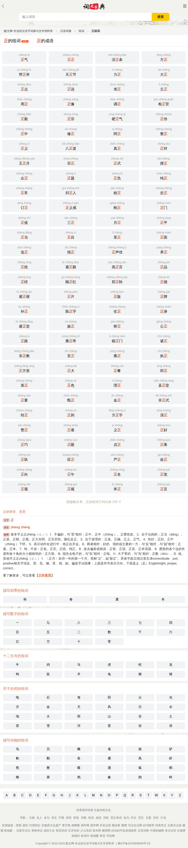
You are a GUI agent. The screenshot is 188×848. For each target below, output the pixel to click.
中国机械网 (157, 830)
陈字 (71, 308)
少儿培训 (85, 830)
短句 (126, 817)
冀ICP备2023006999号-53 (134, 843)
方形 (24, 368)
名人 (39, 817)
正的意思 (44, 575)
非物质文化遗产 (51, 825)
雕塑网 (106, 830)
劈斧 (24, 72)
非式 (163, 397)
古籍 (32, 817)
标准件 (85, 835)
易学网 (85, 825)
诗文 (54, 817)
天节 (71, 72)
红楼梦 (181, 830)
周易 (18, 825)
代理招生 (34, 825)
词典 (83, 817)
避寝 (24, 294)
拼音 (69, 817)
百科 (156, 817)
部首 (76, 817)
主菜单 (185, 6)
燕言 (117, 264)
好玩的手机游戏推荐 (124, 830)
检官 (163, 101)
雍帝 (71, 338)
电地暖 (94, 835)
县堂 (163, 382)
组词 (81, 31)
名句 (47, 817)
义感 (71, 205)
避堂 (24, 323)
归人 (71, 190)
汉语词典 (65, 31)
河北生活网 (135, 825)
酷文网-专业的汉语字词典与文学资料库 (28, 31)
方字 (117, 412)
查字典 (66, 825)
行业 (163, 817)
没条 (117, 57)
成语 (98, 817)
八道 (71, 146)
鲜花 (102, 835)
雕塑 (124, 825)
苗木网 (96, 830)
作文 (133, 817)
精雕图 (75, 825)
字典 (61, 817)
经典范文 (161, 825)
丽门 (117, 338)
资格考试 (37, 830)
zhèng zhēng (20, 527)
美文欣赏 (170, 830)
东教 (24, 353)
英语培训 (61, 830)
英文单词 (116, 817)
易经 (25, 825)
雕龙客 (116, 825)
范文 (141, 817)
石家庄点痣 (175, 825)
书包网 (110, 835)
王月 (24, 160)
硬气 (117, 116)
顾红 (71, 279)
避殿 (71, 264)
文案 (148, 817)
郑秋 (117, 279)
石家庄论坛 (23, 830)
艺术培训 (73, 830)
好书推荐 (148, 825)
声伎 (117, 249)
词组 (106, 817)
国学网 (94, 825)
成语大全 (49, 830)
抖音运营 (105, 825)
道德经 (75, 835)
